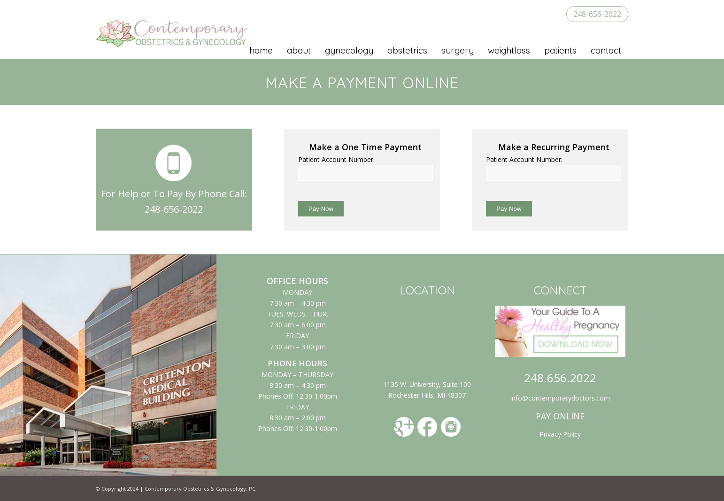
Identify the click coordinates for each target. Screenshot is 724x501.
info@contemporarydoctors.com (560, 397)
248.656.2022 (560, 377)
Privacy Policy (560, 434)
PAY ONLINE (560, 416)
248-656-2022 (597, 14)
